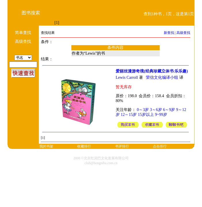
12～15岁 (129, 114)
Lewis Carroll (127, 77)
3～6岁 (156, 110)
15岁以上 (146, 114)
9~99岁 (161, 114)
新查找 (169, 33)
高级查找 (183, 33)
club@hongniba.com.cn (101, 163)
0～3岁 (143, 110)
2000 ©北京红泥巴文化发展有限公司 (101, 158)
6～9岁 (169, 110)
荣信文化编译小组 (162, 77)
